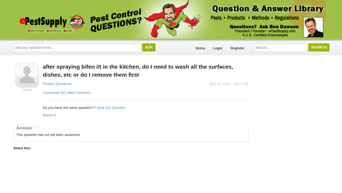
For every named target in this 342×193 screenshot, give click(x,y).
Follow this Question (110, 108)
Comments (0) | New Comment (67, 93)
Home (200, 48)
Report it (49, 115)
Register (237, 48)
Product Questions (57, 84)
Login (218, 48)
